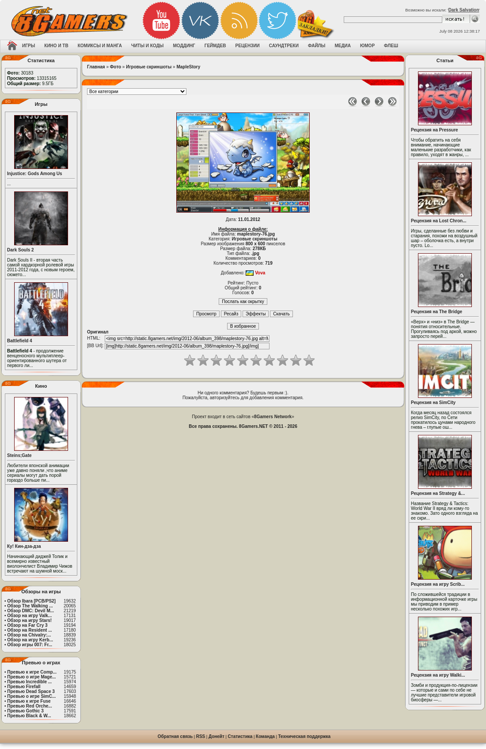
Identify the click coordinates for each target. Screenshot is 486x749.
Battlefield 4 (19, 340)
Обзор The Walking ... (30, 605)
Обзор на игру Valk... (29, 615)
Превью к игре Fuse (28, 701)
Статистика (240, 736)
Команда (265, 736)
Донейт (216, 736)
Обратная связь (175, 736)
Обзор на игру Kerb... (30, 639)
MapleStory (188, 66)
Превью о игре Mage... (31, 676)
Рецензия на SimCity (433, 402)
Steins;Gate (19, 455)
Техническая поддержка (304, 736)
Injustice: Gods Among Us (34, 173)
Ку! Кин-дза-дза (24, 546)
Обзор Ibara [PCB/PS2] (31, 601)
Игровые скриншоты (148, 66)
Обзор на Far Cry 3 (27, 625)
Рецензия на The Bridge (436, 311)
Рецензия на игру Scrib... (438, 584)
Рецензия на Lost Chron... (439, 220)
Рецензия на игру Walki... (438, 675)
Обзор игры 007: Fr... (29, 644)
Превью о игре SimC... (31, 696)
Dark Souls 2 (20, 249)
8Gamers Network (273, 416)
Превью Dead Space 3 (31, 691)
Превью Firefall (23, 686)
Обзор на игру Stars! (29, 620)
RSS (200, 736)
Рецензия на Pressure (434, 129)
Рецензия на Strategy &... (438, 493)
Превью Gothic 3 (25, 710)
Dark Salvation (463, 9)
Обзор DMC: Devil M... (30, 610)
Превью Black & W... (29, 715)
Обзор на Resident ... (29, 630)
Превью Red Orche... (29, 706)
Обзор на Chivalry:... (29, 635)
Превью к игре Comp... (32, 672)
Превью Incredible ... (29, 681)
